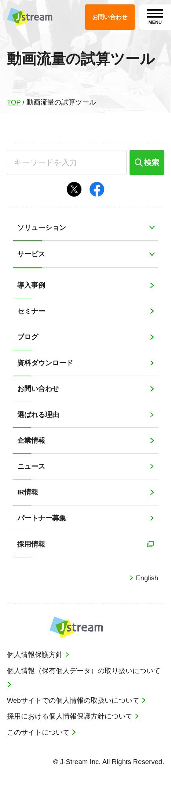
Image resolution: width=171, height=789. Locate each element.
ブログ (27, 337)
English (146, 578)
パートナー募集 (41, 518)
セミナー (31, 311)
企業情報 (31, 440)
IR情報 (27, 492)
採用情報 (31, 544)
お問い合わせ (38, 388)
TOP (14, 102)
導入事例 (31, 285)
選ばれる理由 (38, 415)
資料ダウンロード (45, 363)
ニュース (31, 466)
